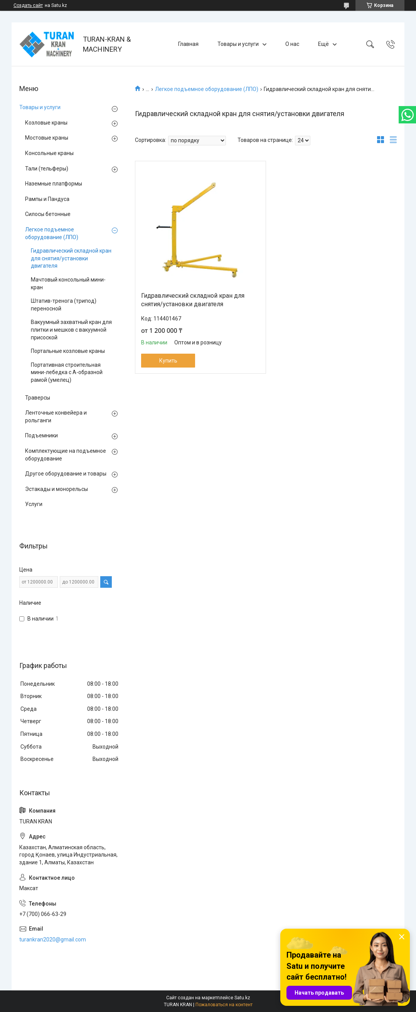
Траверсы (37, 398)
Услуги (33, 504)
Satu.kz (242, 997)
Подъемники (41, 435)
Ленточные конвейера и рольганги (56, 416)
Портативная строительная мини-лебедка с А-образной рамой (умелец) (67, 372)
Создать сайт (28, 5)
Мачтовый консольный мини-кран (68, 283)
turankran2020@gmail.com (52, 939)
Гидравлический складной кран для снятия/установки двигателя (192, 300)
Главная (188, 44)
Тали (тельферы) (46, 168)
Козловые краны (46, 123)
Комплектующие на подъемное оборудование (65, 455)
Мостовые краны (46, 138)
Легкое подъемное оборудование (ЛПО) (206, 89)
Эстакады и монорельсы (56, 489)
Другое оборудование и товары (65, 474)
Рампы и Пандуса (47, 199)
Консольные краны (49, 153)
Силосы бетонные (48, 214)
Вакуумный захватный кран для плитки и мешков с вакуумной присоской (71, 329)
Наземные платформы (53, 183)
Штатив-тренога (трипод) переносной (63, 305)
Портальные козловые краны (68, 351)
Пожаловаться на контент (224, 1004)
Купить (168, 361)
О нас (292, 44)
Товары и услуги (238, 44)
